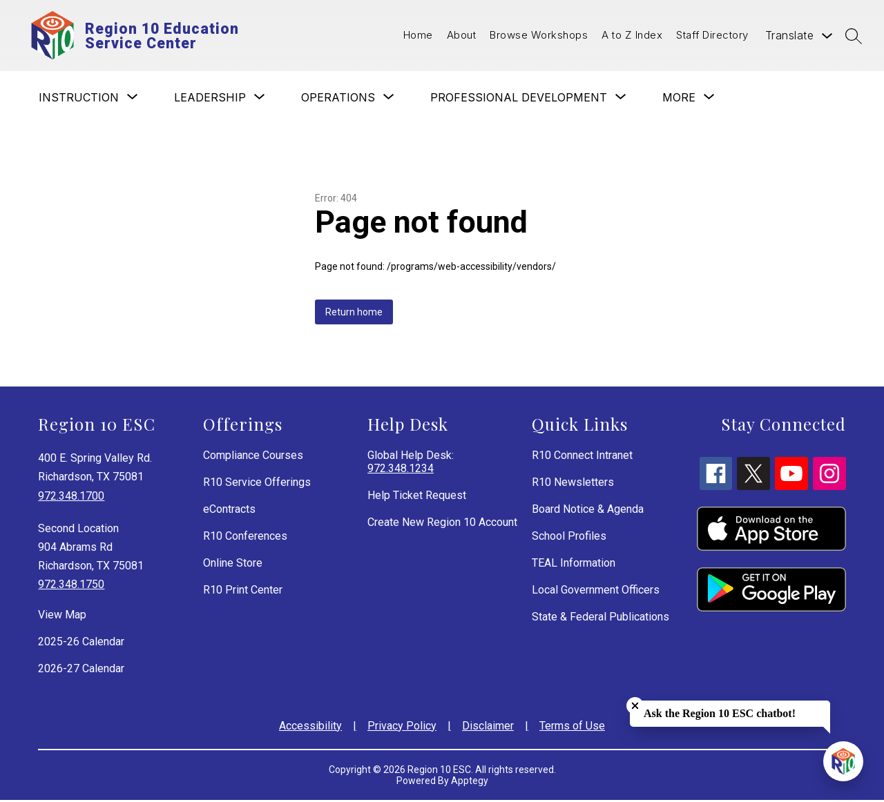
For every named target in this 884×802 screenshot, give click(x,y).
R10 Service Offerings (257, 484)
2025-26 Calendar (81, 643)
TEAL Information (573, 564)
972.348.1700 (71, 498)
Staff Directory (712, 36)
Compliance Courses (253, 457)
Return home (354, 314)
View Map (62, 616)
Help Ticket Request (416, 497)
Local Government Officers (596, 591)
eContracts (229, 511)
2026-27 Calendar (81, 670)
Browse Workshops (539, 36)
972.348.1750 (71, 587)
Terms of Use (572, 727)
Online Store (232, 564)
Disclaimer (488, 727)
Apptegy (469, 782)
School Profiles (569, 538)
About (462, 36)
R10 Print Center (242, 591)
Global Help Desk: (410, 464)
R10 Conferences (245, 538)
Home (418, 36)
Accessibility (310, 727)
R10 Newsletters (573, 484)
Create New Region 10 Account (442, 524)
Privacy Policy (401, 727)
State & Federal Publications (600, 618)
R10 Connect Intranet (582, 457)
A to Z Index (632, 36)
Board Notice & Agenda (588, 511)
